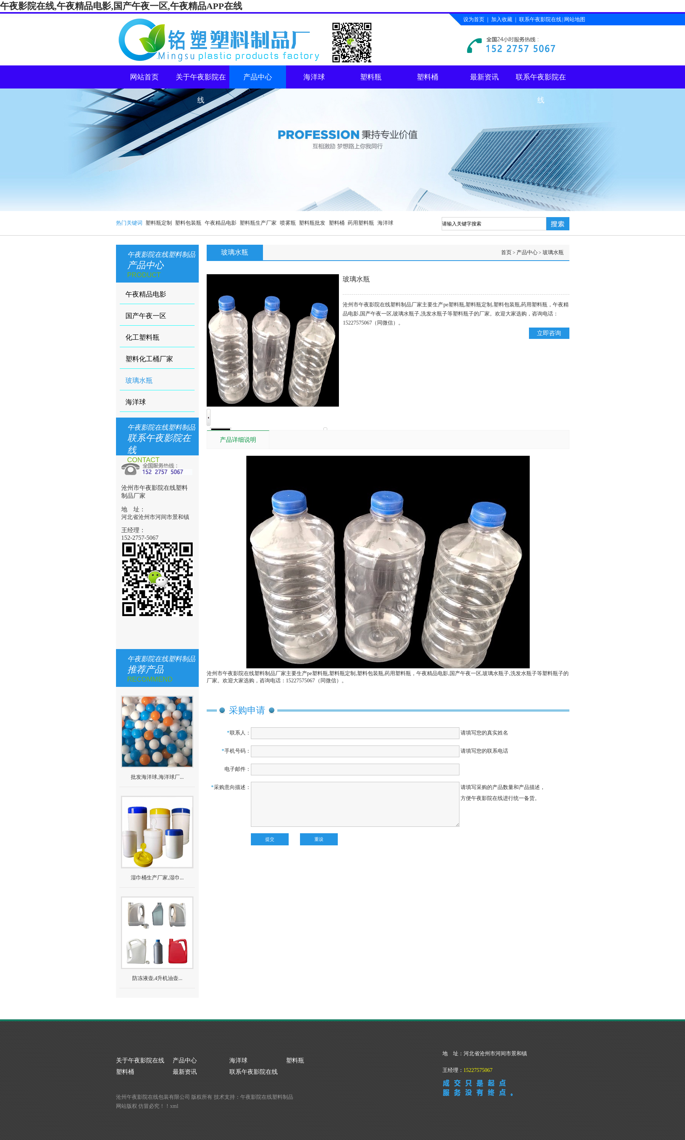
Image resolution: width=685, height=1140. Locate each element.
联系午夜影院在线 (540, 19)
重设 (318, 839)
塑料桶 (427, 77)
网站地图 (574, 19)
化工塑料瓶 (142, 337)
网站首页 (144, 77)
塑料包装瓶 (188, 223)
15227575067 (478, 1070)
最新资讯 (484, 77)
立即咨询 (549, 333)
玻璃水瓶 (139, 380)
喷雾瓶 (288, 223)
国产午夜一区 (145, 316)
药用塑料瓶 (361, 223)
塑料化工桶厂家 (149, 359)
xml (174, 1106)
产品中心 (257, 77)
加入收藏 (501, 19)
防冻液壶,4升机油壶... (157, 978)
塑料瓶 (371, 77)
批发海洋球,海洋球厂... (157, 777)
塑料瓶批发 (312, 223)
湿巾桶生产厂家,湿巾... (157, 878)
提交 (269, 839)
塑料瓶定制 (158, 223)
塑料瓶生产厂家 (258, 223)
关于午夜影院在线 (201, 81)
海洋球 (314, 77)
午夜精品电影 (221, 223)
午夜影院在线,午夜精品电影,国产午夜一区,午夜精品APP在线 (121, 6)
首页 (506, 252)
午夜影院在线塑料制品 (266, 1097)
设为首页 (473, 19)
